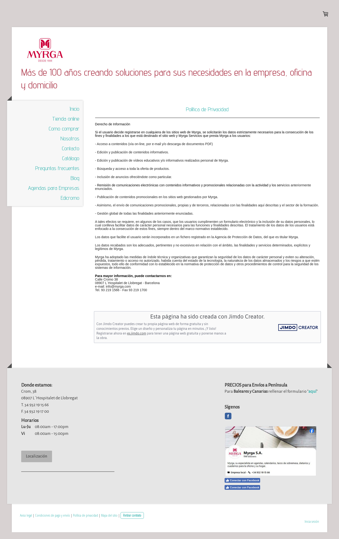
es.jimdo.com (136, 341)
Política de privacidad (85, 522)
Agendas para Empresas (53, 196)
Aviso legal (26, 522)
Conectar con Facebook (242, 487)
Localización (36, 464)
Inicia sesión (312, 528)
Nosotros (70, 146)
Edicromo (70, 206)
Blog (75, 186)
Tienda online (65, 126)
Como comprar (64, 136)
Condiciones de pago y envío (52, 522)
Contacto (70, 156)
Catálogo (70, 166)
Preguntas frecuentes (57, 176)
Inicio (74, 117)
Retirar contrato (132, 522)
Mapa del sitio (109, 522)
